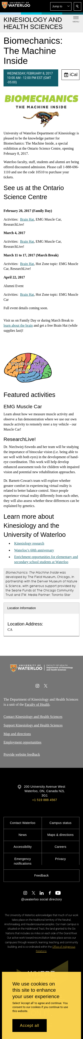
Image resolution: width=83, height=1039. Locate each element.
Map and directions (17, 734)
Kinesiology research (29, 543)
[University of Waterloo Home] (16, 6)
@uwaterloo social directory (41, 899)
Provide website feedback (22, 754)
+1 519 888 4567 (44, 800)
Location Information (21, 608)
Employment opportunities (22, 742)
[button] (60, 6)
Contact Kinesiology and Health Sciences (33, 717)
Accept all (29, 1025)
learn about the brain (18, 325)
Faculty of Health (37, 704)
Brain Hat (27, 219)
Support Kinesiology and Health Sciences (33, 725)
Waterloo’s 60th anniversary (34, 550)
